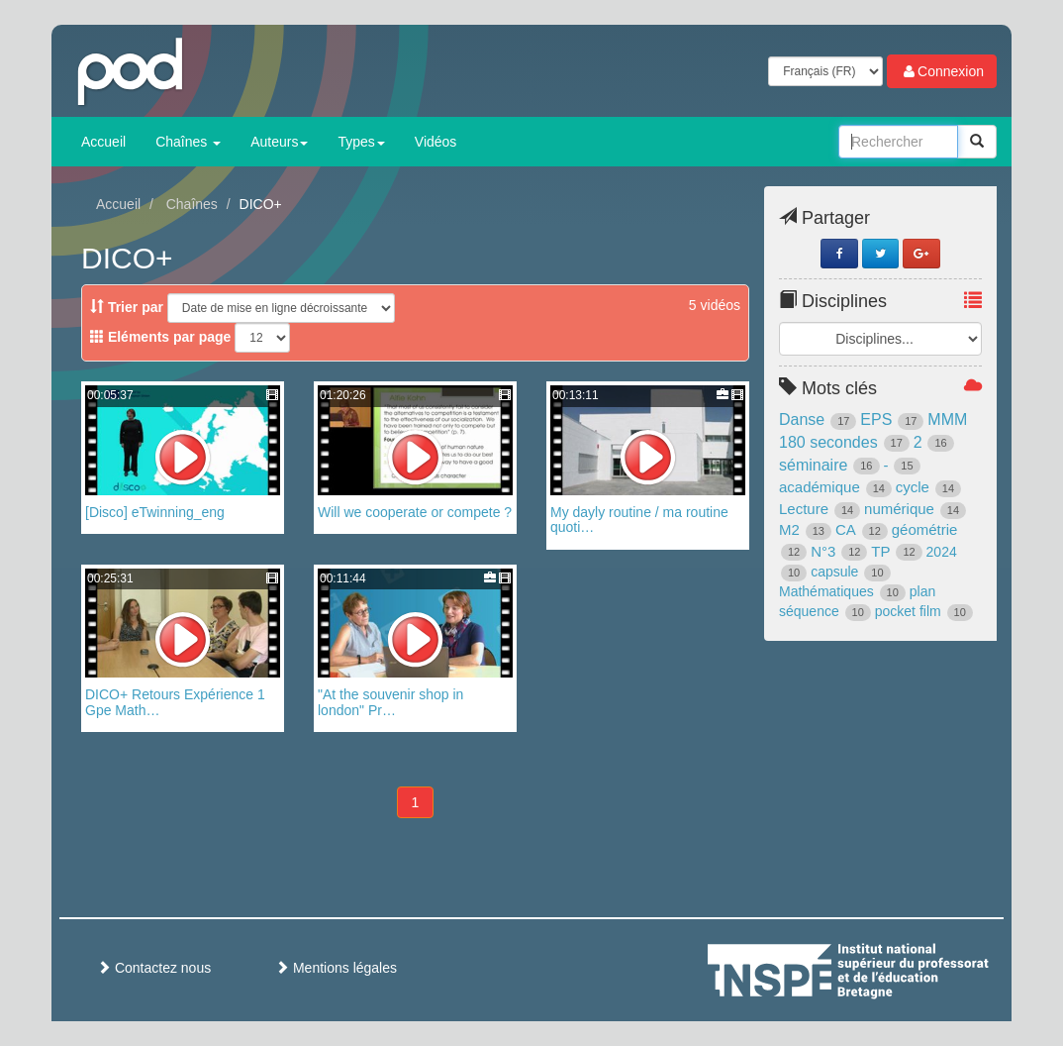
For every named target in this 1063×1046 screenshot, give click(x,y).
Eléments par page (160, 337)
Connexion (942, 71)
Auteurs (279, 142)
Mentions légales (336, 968)
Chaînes (188, 142)
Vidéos (436, 142)
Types (361, 142)
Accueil (103, 142)
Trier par (126, 307)
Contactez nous (154, 968)
